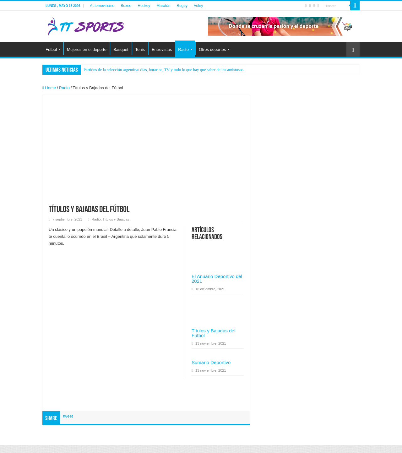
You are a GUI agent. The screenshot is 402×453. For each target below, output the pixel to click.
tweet (68, 416)
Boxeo (126, 5)
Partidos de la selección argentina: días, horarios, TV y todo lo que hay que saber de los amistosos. (164, 69)
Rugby (182, 5)
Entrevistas (162, 49)
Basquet (120, 49)
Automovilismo (102, 5)
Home (49, 87)
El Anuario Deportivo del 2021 (217, 279)
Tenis (140, 49)
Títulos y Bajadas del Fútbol (213, 333)
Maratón (163, 5)
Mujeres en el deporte (86, 49)
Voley (198, 5)
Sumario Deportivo (211, 362)
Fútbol (51, 49)
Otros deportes (212, 49)
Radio (183, 49)
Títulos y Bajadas (116, 219)
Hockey (144, 5)
